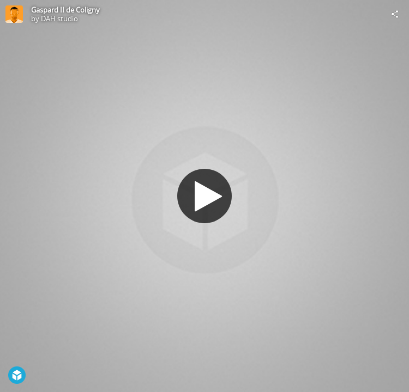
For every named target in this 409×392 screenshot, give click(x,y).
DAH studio (59, 18)
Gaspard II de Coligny (65, 10)
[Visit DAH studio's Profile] (14, 14)
